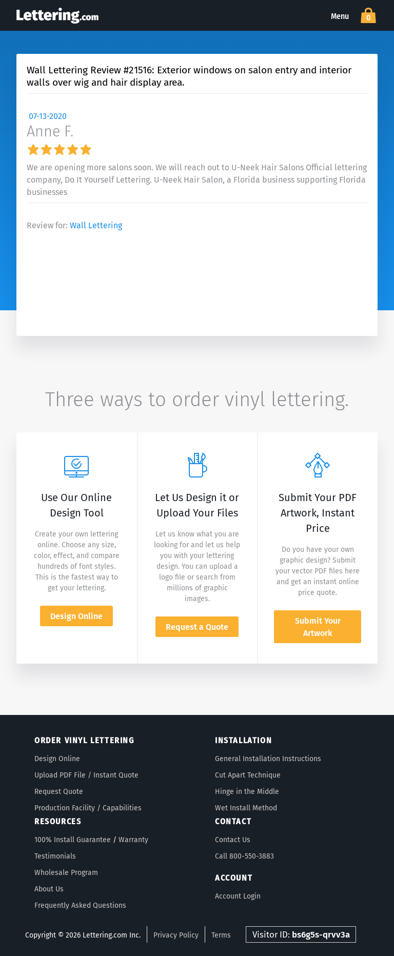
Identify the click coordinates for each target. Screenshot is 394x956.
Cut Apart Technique (248, 775)
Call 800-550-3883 (244, 856)
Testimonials (55, 856)
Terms (221, 935)
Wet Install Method (246, 808)
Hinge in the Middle (247, 791)
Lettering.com (57, 15)
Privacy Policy (176, 935)
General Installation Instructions (268, 758)
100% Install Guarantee (72, 839)
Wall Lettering (96, 225)
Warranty (133, 839)
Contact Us (232, 839)
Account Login (238, 896)
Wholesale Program (66, 872)
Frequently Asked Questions (80, 905)
